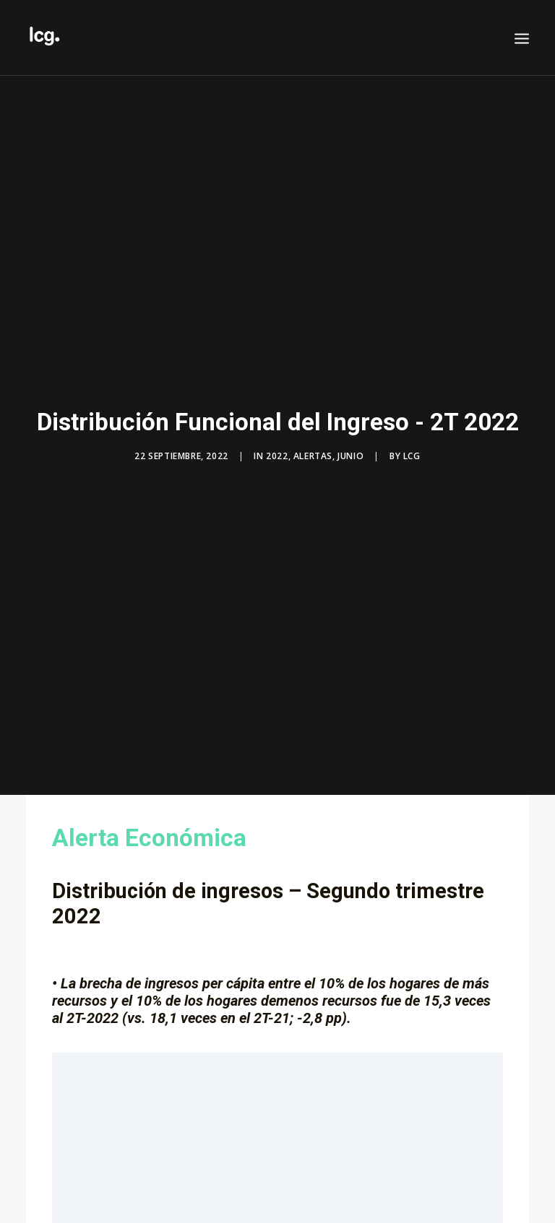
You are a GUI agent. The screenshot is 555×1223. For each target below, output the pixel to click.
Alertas (312, 449)
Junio (350, 449)
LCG (412, 449)
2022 (277, 449)
